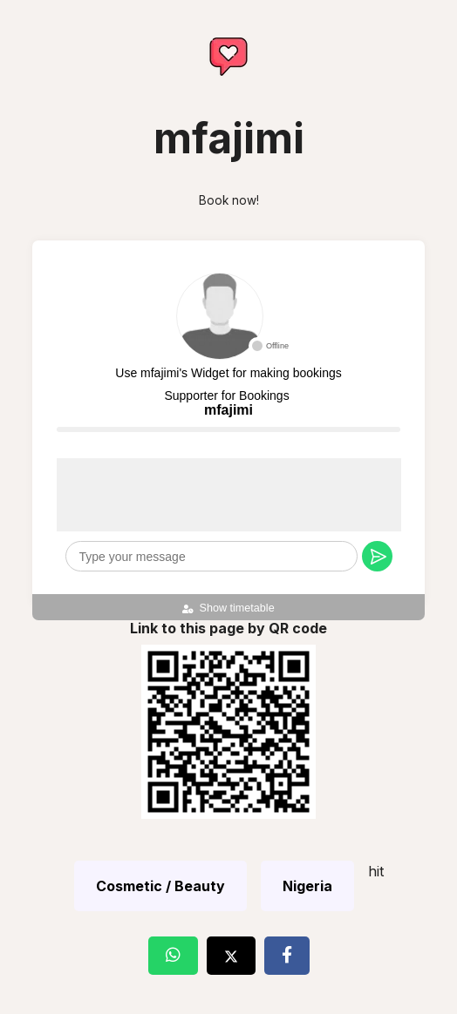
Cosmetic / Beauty (160, 886)
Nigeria (307, 886)
